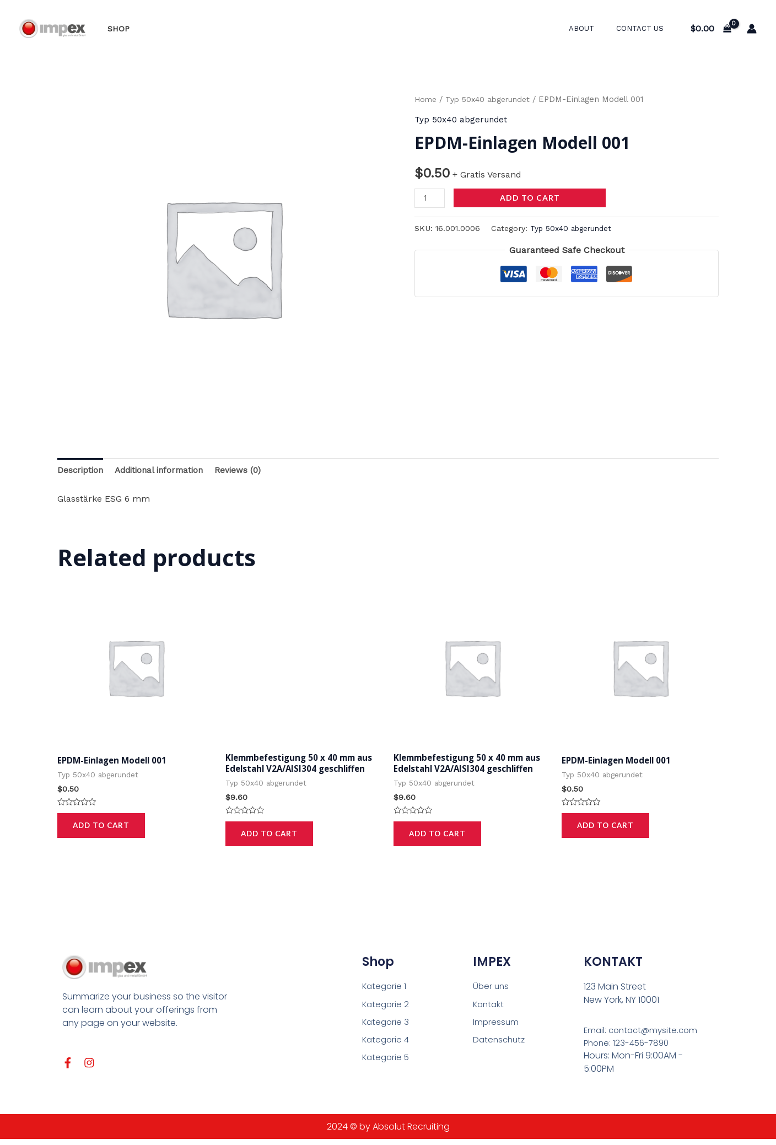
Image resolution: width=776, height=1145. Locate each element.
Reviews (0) (246, 470)
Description (81, 470)
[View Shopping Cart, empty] (711, 28)
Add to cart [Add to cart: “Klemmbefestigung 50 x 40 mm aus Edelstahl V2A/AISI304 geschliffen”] (271, 837)
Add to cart (532, 197)
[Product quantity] (430, 197)
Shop (115, 28)
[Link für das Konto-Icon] (752, 29)
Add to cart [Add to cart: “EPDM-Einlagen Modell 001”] (103, 827)
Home (426, 99)
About (593, 28)
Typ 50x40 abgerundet (492, 99)
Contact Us (643, 28)
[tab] (81, 470)
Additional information (164, 470)
